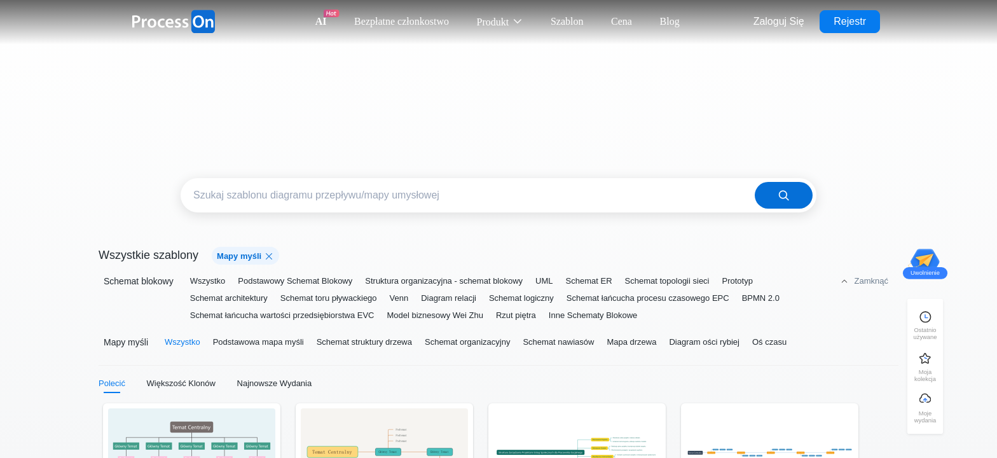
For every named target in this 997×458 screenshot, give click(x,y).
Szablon (567, 21)
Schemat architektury (229, 298)
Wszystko (208, 281)
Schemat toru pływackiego (328, 298)
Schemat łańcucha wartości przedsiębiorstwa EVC (282, 315)
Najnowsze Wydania (274, 383)
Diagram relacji (448, 298)
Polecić (112, 383)
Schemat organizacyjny (467, 342)
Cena (621, 21)
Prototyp (737, 281)
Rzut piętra (516, 315)
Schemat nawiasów (558, 342)
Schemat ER (589, 281)
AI (321, 21)
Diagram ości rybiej (704, 342)
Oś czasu (769, 342)
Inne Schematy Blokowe (593, 315)
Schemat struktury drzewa (364, 342)
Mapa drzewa (631, 342)
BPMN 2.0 (761, 298)
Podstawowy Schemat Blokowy (295, 281)
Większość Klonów (181, 383)
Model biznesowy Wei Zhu (435, 315)
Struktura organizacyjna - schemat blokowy (444, 281)
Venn (399, 298)
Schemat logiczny (521, 298)
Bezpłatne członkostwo (401, 21)
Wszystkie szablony (148, 255)
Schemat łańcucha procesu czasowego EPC (648, 298)
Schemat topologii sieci (667, 281)
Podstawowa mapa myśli (258, 342)
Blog (670, 21)
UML (544, 281)
